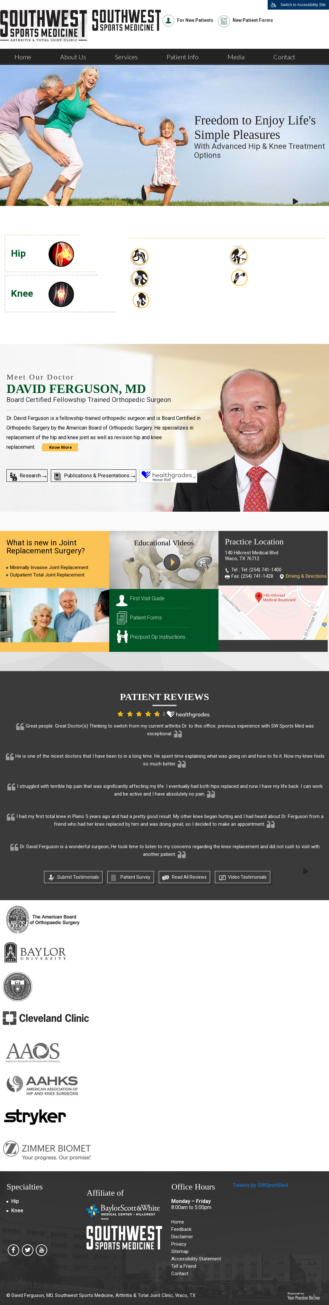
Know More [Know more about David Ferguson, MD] (60, 447)
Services (126, 57)
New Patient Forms (253, 20)
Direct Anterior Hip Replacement (274, 277)
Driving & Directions (306, 576)
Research (30, 476)
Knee (22, 293)
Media (236, 57)
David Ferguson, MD (76, 389)
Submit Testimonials (78, 877)
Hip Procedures (163, 225)
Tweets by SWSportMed (260, 1185)
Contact (284, 57)
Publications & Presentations (96, 476)
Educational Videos (164, 543)
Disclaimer (182, 1237)
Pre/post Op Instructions (157, 637)
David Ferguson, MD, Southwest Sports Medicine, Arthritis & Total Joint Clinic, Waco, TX (103, 1295)
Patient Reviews (164, 696)
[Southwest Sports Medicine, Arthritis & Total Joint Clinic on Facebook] (13, 1252)
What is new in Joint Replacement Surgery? (45, 546)
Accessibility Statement (196, 1259)
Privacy (178, 1244)
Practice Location (254, 541)
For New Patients (195, 20)
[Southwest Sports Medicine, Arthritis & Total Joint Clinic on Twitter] (28, 1252)
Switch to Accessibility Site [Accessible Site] (303, 5)
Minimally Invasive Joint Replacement (49, 567)
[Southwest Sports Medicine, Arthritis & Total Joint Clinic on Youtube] (42, 1252)
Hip (18, 253)
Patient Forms (146, 618)
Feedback (181, 1229)
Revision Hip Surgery (178, 274)
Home (22, 57)
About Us (73, 57)
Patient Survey (135, 877)
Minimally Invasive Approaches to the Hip (279, 256)
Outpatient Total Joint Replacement (47, 575)
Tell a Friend (183, 1266)
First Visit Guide (147, 598)
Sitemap (180, 1251)
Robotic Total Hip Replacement (174, 299)
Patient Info (183, 57)
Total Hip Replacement (181, 253)
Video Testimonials (247, 877)
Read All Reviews (189, 877)
